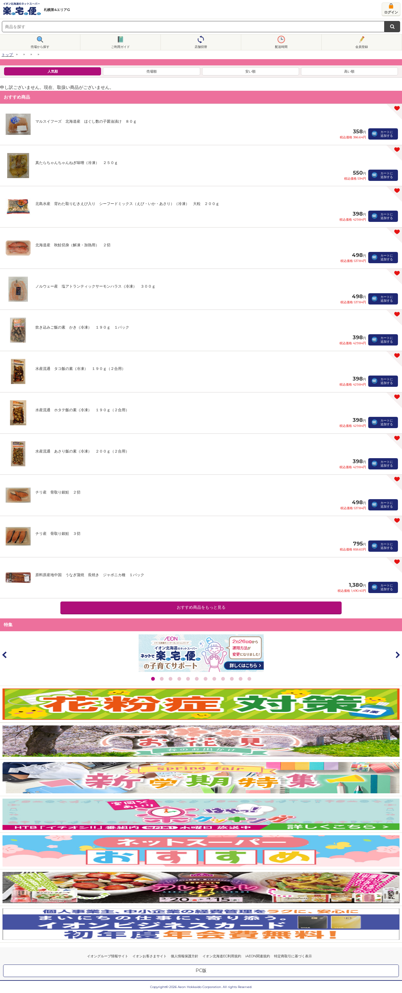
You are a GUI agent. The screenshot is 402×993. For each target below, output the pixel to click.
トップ (7, 54)
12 (249, 679)
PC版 (201, 970)
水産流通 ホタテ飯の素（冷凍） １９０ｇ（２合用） (82, 409)
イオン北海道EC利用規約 (221, 956)
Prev (4, 654)
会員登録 (361, 47)
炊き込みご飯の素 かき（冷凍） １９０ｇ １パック (82, 327)
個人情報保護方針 (184, 956)
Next (397, 654)
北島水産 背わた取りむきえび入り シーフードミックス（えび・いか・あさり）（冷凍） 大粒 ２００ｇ (127, 203)
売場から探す (40, 47)
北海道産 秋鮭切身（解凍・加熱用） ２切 (72, 245)
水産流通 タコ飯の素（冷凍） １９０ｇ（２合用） (80, 368)
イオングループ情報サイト (107, 956)
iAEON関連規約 (257, 956)
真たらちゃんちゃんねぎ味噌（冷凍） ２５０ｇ (76, 162)
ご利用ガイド (120, 47)
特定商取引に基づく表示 (293, 956)
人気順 (53, 71)
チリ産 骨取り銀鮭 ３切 (57, 533)
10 (232, 679)
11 (240, 679)
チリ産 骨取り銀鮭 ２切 (57, 492)
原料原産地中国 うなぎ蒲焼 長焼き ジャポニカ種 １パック (89, 574)
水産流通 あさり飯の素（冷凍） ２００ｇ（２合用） (82, 451)
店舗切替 (201, 47)
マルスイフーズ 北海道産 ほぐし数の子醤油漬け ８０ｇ (86, 121)
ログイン (391, 12)
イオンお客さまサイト (149, 956)
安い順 (250, 71)
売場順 (151, 71)
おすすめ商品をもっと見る (201, 607)
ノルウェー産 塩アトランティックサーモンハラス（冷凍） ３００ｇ (95, 286)
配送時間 (281, 47)
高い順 (349, 71)
